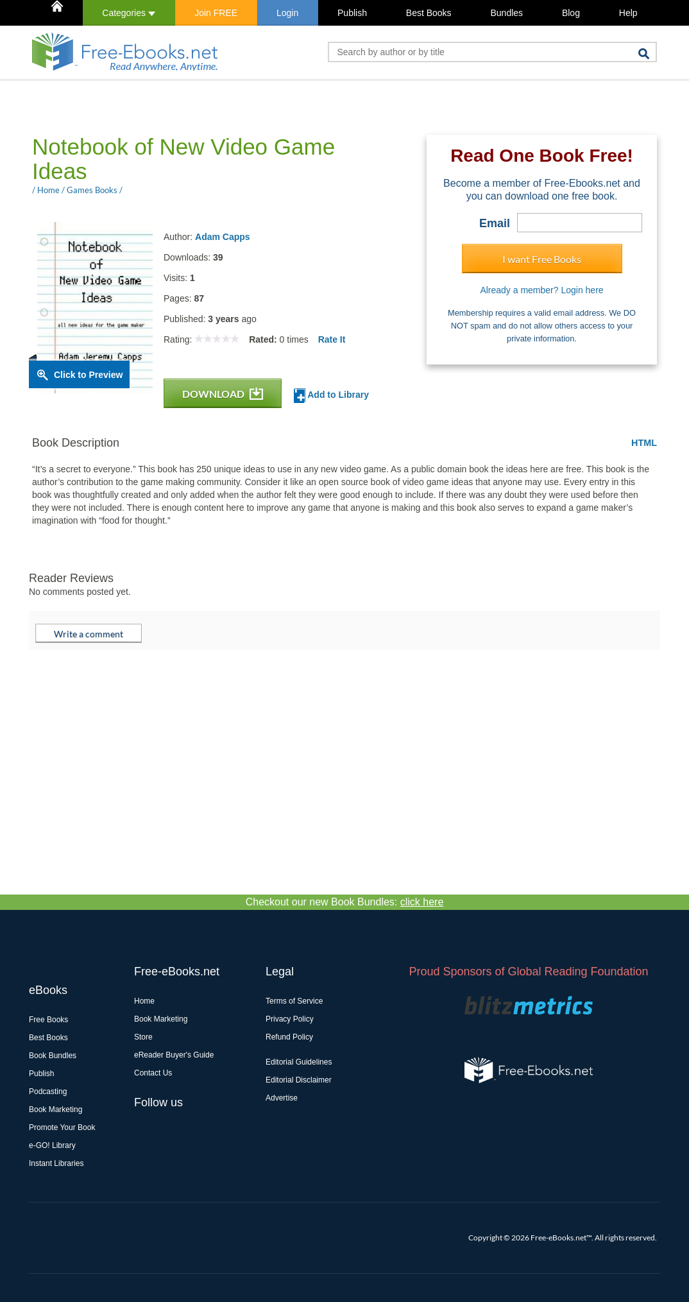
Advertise (282, 1097)
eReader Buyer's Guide (174, 1054)
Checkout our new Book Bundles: (345, 901)
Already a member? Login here (541, 290)
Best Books (429, 13)
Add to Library (331, 395)
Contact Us (153, 1072)
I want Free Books (541, 259)
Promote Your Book (62, 1127)
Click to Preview (88, 375)
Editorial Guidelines (299, 1062)
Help (628, 13)
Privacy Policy (290, 1019)
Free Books (48, 1019)
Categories (128, 13)
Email (494, 223)
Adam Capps (222, 237)
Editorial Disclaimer (299, 1079)
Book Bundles (52, 1055)
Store (143, 1036)
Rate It (332, 339)
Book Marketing (55, 1109)
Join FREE (215, 13)
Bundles (506, 13)
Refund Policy (289, 1036)
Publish (352, 13)
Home (144, 1001)
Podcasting (48, 1091)
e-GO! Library (52, 1145)
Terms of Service (294, 1001)
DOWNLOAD (222, 394)
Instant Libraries (56, 1163)
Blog (571, 13)
